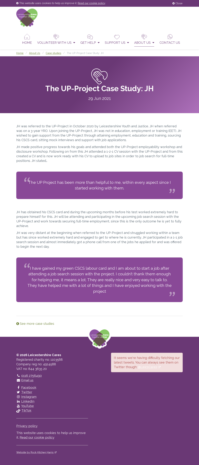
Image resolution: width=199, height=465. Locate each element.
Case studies (53, 53)
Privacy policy (27, 426)
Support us (117, 39)
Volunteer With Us (56, 39)
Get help (90, 39)
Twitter (24, 392)
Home (27, 39)
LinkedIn (25, 401)
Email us (24, 380)
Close (177, 3)
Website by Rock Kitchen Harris (35, 452)
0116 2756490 (29, 376)
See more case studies (35, 323)
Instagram (26, 397)
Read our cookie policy (91, 3)
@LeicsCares (147, 367)
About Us (144, 39)
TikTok (23, 410)
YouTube (25, 406)
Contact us (170, 39)
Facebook (26, 387)
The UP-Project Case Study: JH (85, 53)
